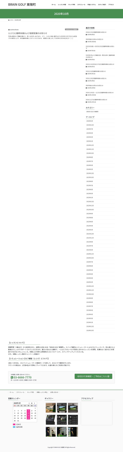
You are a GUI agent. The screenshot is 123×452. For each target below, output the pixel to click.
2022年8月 (89, 218)
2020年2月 (89, 282)
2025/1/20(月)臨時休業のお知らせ (96, 78)
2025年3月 (89, 133)
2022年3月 (89, 226)
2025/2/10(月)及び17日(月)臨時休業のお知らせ (100, 64)
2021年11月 (90, 238)
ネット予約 (30, 392)
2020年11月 (90, 254)
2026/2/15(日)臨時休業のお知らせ (96, 32)
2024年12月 (90, 145)
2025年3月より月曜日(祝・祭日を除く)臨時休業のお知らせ (100, 56)
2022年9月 (89, 214)
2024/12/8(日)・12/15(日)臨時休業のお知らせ (100, 92)
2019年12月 (90, 286)
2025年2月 (89, 137)
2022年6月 (89, 222)
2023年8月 (89, 181)
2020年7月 (89, 262)
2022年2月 (89, 230)
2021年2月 (89, 250)
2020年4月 (89, 274)
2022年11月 (90, 205)
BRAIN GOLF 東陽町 (71, 29)
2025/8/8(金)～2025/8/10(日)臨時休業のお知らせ (100, 47)
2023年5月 (89, 193)
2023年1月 (89, 197)
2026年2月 (89, 121)
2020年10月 (90, 258)
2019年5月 (89, 310)
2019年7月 (89, 306)
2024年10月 (90, 153)
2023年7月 (89, 185)
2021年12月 (90, 234)
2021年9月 (89, 242)
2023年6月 (89, 189)
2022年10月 (90, 209)
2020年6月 (89, 266)
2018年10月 (90, 330)
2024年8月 (89, 157)
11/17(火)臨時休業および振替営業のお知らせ (27, 33)
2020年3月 (89, 278)
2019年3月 (89, 318)
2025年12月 (90, 125)
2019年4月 (89, 314)
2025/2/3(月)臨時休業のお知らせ (96, 71)
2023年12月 (90, 173)
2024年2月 (89, 169)
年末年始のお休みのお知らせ (94, 39)
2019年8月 (89, 302)
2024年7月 (89, 161)
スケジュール (20, 392)
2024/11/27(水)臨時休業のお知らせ (96, 100)
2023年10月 (90, 177)
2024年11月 (90, 149)
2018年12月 (90, 326)
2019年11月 (90, 290)
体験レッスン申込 (42, 392)
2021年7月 (89, 246)
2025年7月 (89, 129)
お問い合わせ (54, 392)
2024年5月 (89, 165)
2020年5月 (89, 270)
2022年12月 (90, 201)
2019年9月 (89, 298)
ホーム (12, 392)
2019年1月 (89, 322)
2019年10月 (90, 294)
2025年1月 (89, 141)
